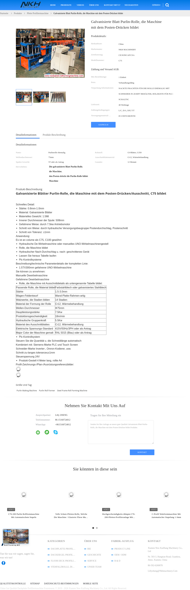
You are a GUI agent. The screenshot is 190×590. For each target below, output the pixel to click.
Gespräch (103, 125)
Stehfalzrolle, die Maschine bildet (63, 567)
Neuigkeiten (131, 5)
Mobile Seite (90, 584)
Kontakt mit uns (112, 5)
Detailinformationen (26, 134)
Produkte (66, 5)
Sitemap (35, 584)
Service (91, 561)
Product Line (122, 549)
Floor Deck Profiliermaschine (63, 561)
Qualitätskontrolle (13, 584)
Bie (89, 549)
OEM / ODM (120, 555)
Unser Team (94, 567)
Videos (80, 5)
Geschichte (94, 555)
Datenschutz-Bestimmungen (61, 584)
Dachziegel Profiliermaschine (63, 555)
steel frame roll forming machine (72, 390)
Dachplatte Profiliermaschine (63, 549)
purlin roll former (47, 390)
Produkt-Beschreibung (54, 134)
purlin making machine (27, 390)
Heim (52, 5)
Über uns (94, 5)
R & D (117, 561)
